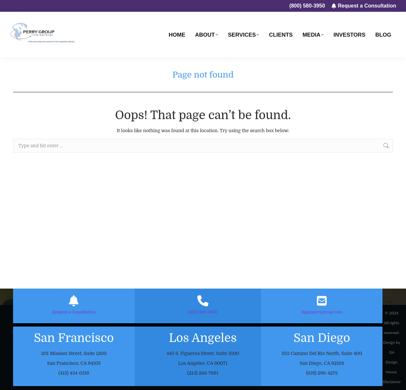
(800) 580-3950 (202, 312)
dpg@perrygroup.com (321, 312)
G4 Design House (392, 362)
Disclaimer (391, 381)
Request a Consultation (73, 312)
